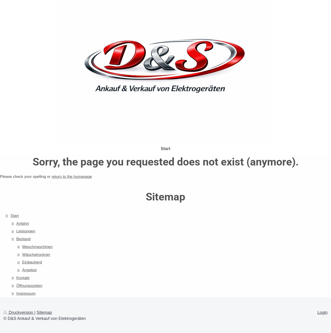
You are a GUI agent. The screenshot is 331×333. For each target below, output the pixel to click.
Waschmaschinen (37, 247)
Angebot (29, 270)
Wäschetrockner (36, 254)
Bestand (23, 239)
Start (15, 216)
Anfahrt (22, 223)
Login (322, 312)
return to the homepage (71, 176)
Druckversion (18, 312)
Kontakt (22, 278)
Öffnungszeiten (29, 286)
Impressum (26, 293)
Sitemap (44, 312)
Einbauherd (32, 262)
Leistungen (25, 231)
